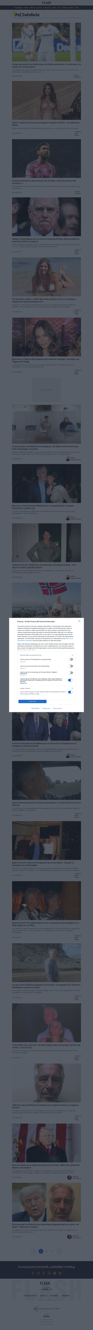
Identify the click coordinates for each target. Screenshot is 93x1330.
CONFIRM (32, 701)
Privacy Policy (57, 708)
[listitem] (46, 655)
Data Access (46, 708)
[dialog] (46, 665)
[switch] (70, 659)
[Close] (80, 622)
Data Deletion (35, 708)
